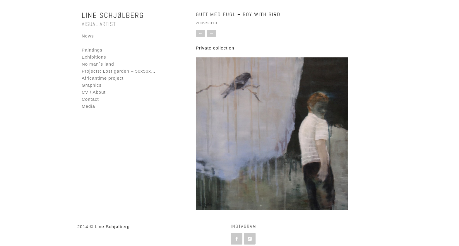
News (88, 35)
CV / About (94, 92)
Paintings (92, 49)
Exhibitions (94, 56)
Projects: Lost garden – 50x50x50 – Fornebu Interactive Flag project (158, 71)
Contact (90, 99)
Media (88, 106)
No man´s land (98, 64)
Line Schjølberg (113, 15)
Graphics (92, 85)
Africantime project (103, 78)
